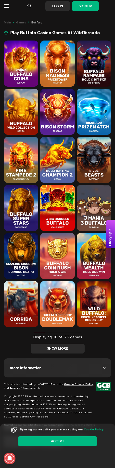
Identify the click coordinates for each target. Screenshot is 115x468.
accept (57, 441)
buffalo (36, 22)
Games (21, 22)
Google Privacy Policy (78, 384)
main (7, 22)
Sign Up (85, 6)
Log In (57, 6)
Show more (57, 348)
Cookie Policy (93, 429)
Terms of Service (21, 388)
